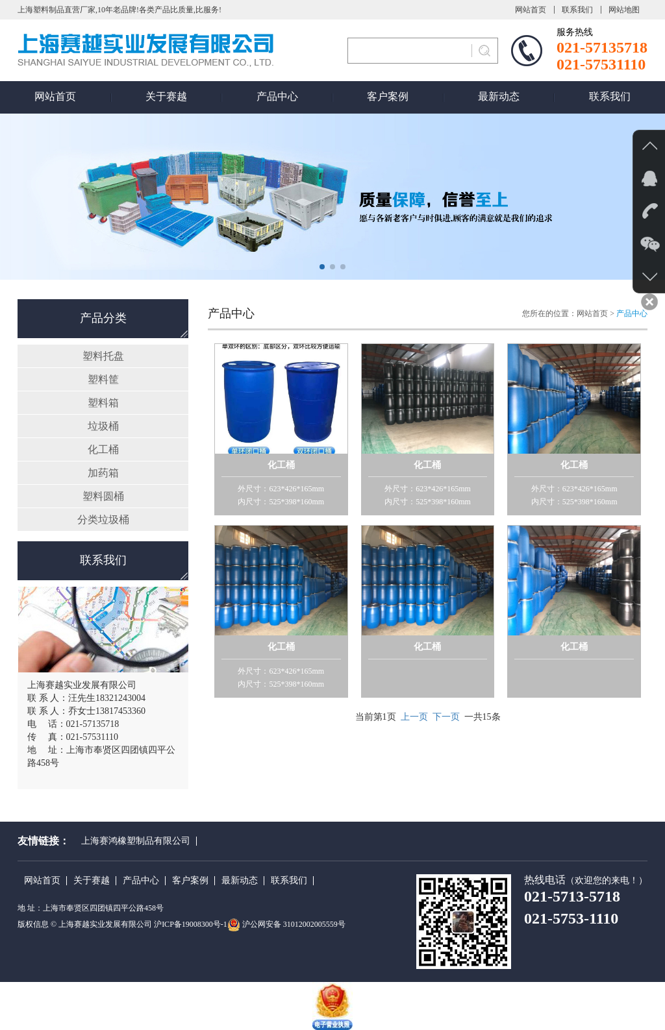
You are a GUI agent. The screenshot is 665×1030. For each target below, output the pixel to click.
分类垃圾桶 (103, 519)
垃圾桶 (103, 426)
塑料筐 (103, 379)
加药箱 (103, 472)
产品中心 (277, 96)
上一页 (414, 717)
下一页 (446, 717)
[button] (322, 266)
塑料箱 (103, 402)
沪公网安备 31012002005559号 (293, 924)
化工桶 (103, 449)
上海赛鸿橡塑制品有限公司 (135, 841)
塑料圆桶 (103, 496)
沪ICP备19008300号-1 (190, 924)
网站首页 (530, 9)
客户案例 (387, 96)
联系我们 (577, 9)
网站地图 (624, 9)
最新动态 (499, 96)
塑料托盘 (103, 356)
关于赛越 (166, 96)
